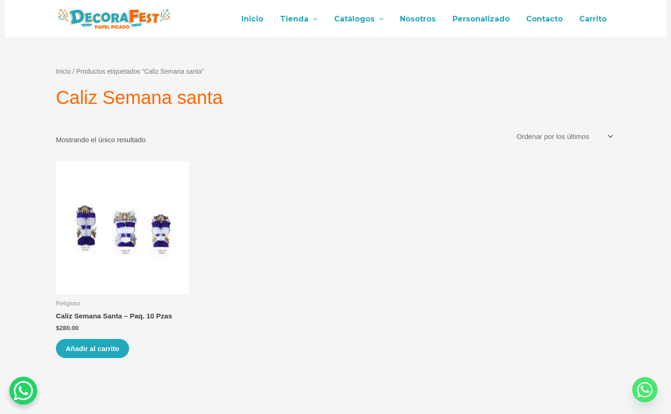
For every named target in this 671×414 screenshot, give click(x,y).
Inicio (263, 18)
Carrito (594, 18)
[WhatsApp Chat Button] (23, 391)
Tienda (307, 19)
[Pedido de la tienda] (564, 136)
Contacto (546, 18)
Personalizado (485, 18)
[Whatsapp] (644, 389)
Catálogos (365, 19)
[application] (321, 19)
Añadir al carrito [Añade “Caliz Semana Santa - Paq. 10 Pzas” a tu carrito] (92, 348)
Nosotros (423, 18)
